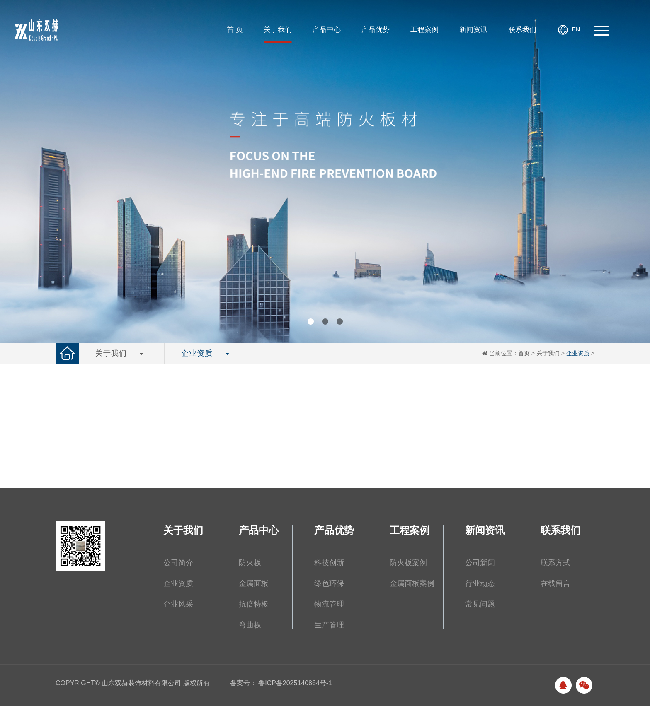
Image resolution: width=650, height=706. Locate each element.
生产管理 (329, 625)
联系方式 (555, 563)
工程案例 (409, 530)
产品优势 (334, 530)
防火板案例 (408, 563)
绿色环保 (329, 583)
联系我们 (560, 530)
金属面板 (254, 583)
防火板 (250, 563)
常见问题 (480, 604)
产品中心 (259, 530)
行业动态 (480, 583)
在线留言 (555, 583)
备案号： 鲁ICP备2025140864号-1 (281, 683)
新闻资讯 (485, 530)
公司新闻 (480, 563)
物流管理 (329, 604)
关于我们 (548, 353)
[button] (311, 321)
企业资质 (577, 353)
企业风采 (178, 604)
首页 (524, 353)
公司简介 (178, 563)
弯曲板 (250, 625)
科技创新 (329, 563)
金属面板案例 (412, 583)
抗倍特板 (254, 604)
